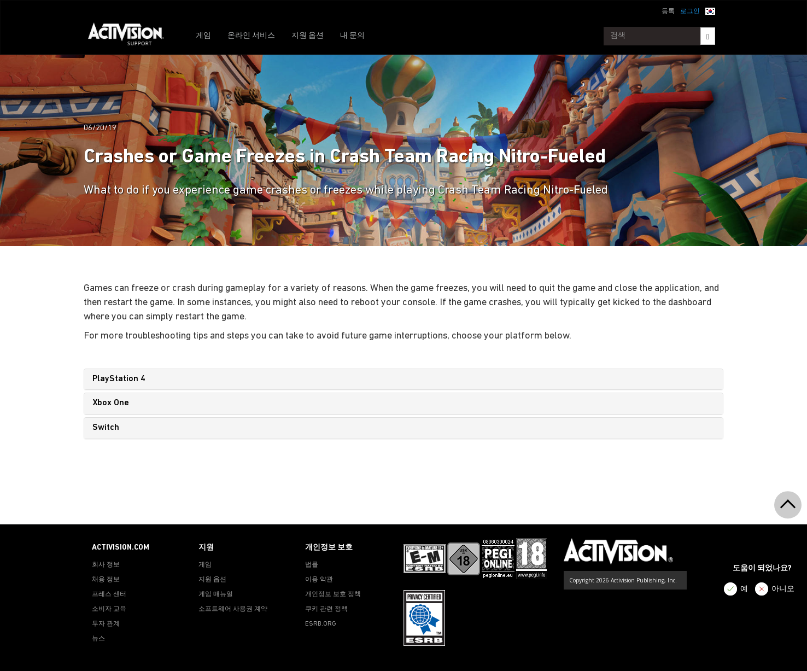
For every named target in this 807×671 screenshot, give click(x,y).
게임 (203, 36)
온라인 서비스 (251, 36)
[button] (710, 10)
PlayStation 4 (118, 379)
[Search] (707, 36)
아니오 (782, 589)
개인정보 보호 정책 (333, 594)
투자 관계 (106, 624)
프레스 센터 (109, 594)
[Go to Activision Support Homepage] (131, 36)
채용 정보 (106, 579)
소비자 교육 (109, 609)
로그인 (690, 11)
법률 (311, 565)
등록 (668, 11)
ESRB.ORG (320, 624)
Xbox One (110, 403)
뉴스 (98, 638)
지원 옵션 (307, 36)
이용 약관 (319, 579)
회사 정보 (106, 565)
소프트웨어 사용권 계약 (232, 609)
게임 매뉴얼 (215, 594)
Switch (105, 427)
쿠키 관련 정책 (326, 609)
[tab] (403, 379)
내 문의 (352, 36)
